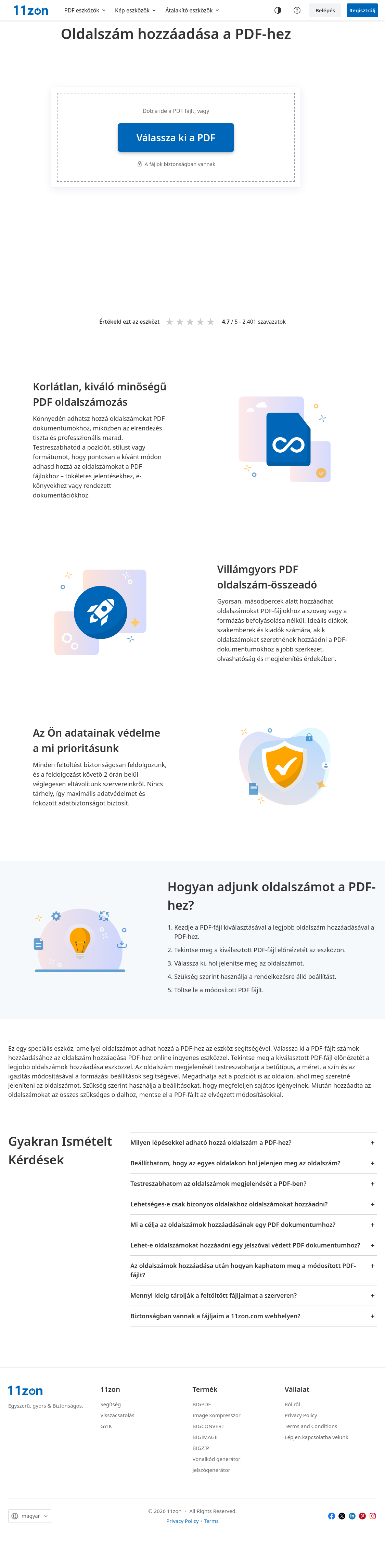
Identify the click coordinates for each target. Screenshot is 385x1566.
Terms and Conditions (311, 1426)
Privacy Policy (301, 1415)
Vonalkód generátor (217, 1458)
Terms (211, 1520)
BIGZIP (201, 1448)
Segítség (110, 1404)
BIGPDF (202, 1404)
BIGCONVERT (208, 1426)
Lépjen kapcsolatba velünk (316, 1437)
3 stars (190, 321)
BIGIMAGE (205, 1437)
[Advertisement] (175, 63)
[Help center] (297, 10)
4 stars (201, 321)
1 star (170, 321)
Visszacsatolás (117, 1415)
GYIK (106, 1426)
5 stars (211, 321)
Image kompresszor (217, 1415)
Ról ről (292, 1404)
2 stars (180, 321)
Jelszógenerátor (211, 1469)
